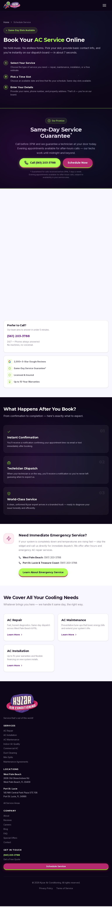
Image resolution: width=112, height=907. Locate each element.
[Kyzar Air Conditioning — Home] (12, 5)
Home (6, 22)
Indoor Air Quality (12, 745)
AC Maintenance (11, 740)
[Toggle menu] (105, 5)
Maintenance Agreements (16, 762)
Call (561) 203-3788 (39, 163)
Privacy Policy (46, 889)
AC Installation (10, 736)
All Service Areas (12, 804)
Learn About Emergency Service (43, 573)
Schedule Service (56, 867)
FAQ (5, 834)
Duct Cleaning (10, 754)
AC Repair (8, 731)
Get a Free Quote (12, 860)
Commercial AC (11, 749)
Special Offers (10, 839)
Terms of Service (64, 889)
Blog (6, 830)
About (6, 817)
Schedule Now (79, 163)
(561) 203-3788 (18, 337)
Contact (7, 843)
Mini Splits (8, 758)
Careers (7, 825)
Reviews (8, 821)
